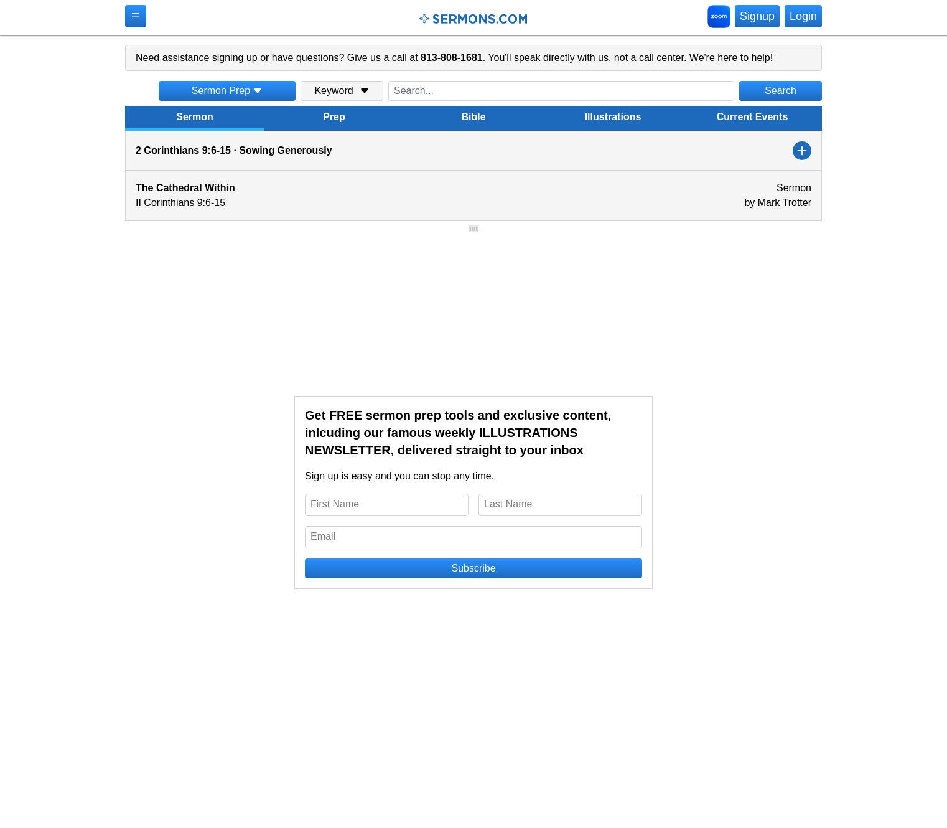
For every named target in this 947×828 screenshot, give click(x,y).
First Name (334, 504)
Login (803, 16)
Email (322, 536)
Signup (757, 16)
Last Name (508, 504)
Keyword (341, 90)
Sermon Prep (227, 90)
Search (780, 90)
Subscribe (473, 568)
